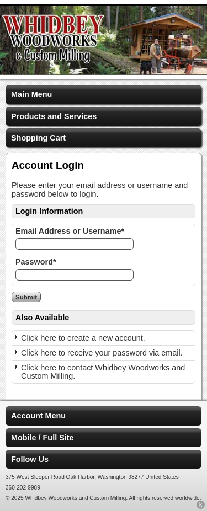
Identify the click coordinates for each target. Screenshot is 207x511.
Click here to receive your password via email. (102, 352)
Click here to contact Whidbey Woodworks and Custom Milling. (103, 371)
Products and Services (54, 116)
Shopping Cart (38, 137)
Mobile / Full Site (42, 437)
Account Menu (38, 415)
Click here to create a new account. (83, 338)
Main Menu (31, 94)
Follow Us (30, 459)
